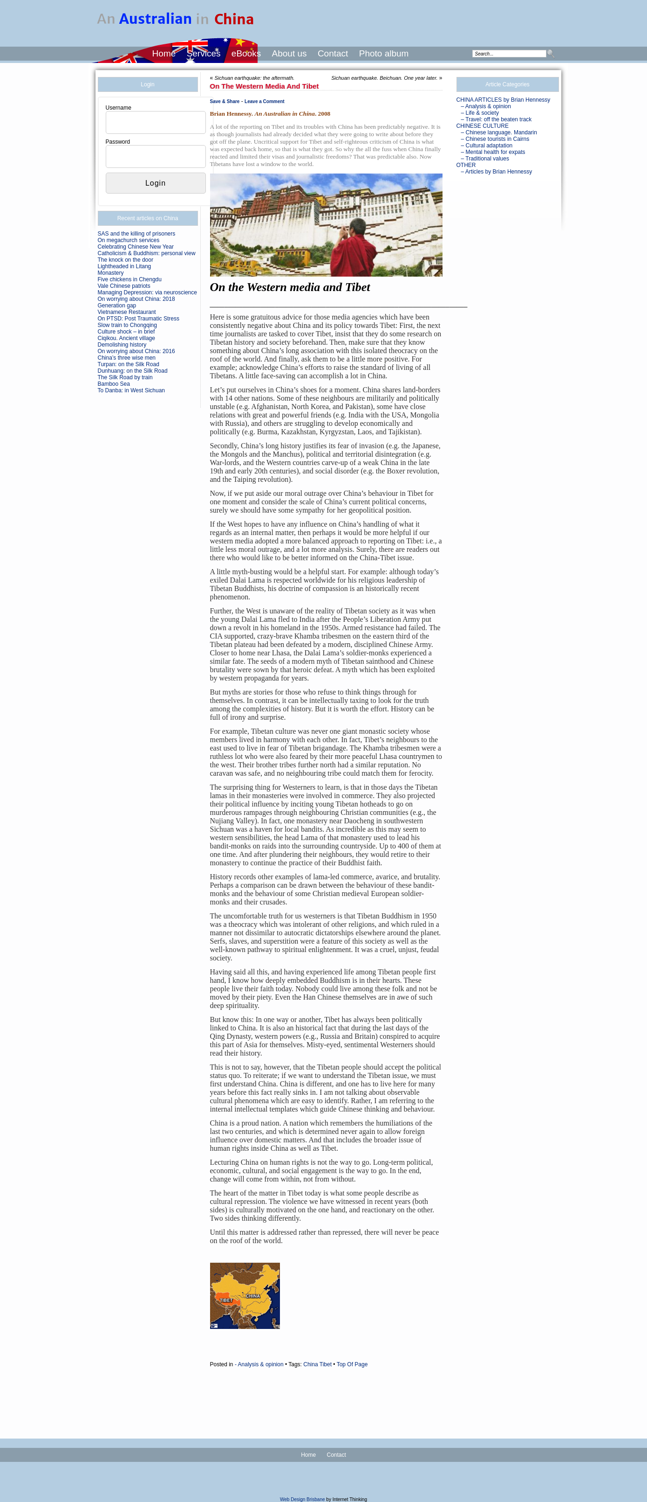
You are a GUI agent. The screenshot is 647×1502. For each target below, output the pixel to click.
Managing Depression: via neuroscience (147, 292)
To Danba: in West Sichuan (131, 390)
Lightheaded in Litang (124, 266)
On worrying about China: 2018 (136, 299)
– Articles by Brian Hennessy (496, 171)
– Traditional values (485, 158)
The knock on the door (125, 260)
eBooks (246, 53)
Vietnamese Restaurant (127, 312)
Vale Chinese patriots (124, 286)
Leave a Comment (265, 101)
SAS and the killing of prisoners (137, 233)
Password (118, 142)
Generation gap (117, 305)
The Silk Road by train (125, 377)
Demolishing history (122, 344)
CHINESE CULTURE (482, 126)
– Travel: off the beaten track (496, 119)
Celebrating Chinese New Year (136, 246)
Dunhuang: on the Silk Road (133, 371)
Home (164, 53)
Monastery (111, 273)
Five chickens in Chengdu (130, 279)
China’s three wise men (127, 358)
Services (204, 53)
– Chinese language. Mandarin (499, 132)
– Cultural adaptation (487, 145)
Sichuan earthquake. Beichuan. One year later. (384, 78)
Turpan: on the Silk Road (128, 364)
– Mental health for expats (493, 152)
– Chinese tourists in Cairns (495, 139)
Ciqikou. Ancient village (126, 338)
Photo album (384, 53)
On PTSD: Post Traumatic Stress (138, 318)
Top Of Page (352, 1364)
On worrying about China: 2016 (136, 351)
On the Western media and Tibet (264, 86)
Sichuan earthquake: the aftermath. (255, 78)
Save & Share (225, 101)
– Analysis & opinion (486, 106)
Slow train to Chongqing (127, 325)
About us (289, 53)
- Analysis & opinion (259, 1364)
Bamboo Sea (114, 384)
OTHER (466, 165)
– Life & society (480, 113)
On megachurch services (129, 240)
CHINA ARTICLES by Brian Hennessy (503, 100)
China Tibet (317, 1364)
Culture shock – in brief (126, 331)
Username (118, 107)
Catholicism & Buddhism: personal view (147, 253)
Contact (333, 53)
